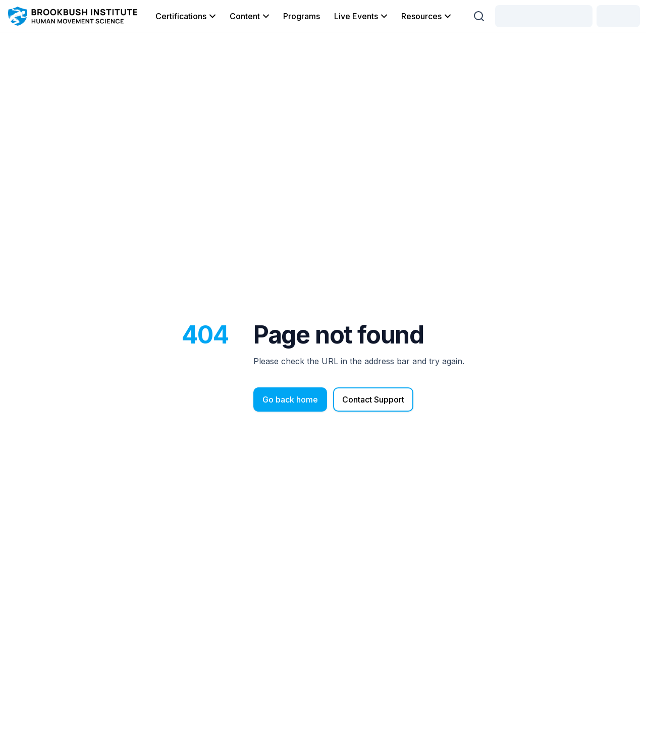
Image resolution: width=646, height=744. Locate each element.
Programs (301, 16)
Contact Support (373, 399)
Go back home (290, 399)
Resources (427, 16)
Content (250, 16)
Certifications (186, 16)
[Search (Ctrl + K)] (479, 16)
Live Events (361, 16)
